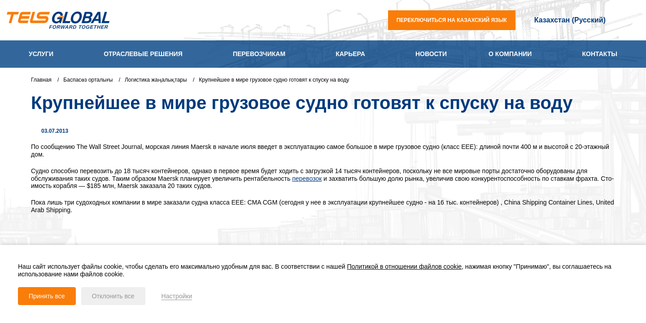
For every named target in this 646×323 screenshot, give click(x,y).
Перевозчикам (259, 53)
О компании (510, 53)
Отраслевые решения (143, 53)
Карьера (350, 53)
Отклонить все (113, 296)
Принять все (47, 296)
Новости (431, 53)
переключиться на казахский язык (452, 20)
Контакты (599, 53)
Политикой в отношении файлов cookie (404, 266)
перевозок (307, 178)
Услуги (41, 53)
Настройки (177, 296)
